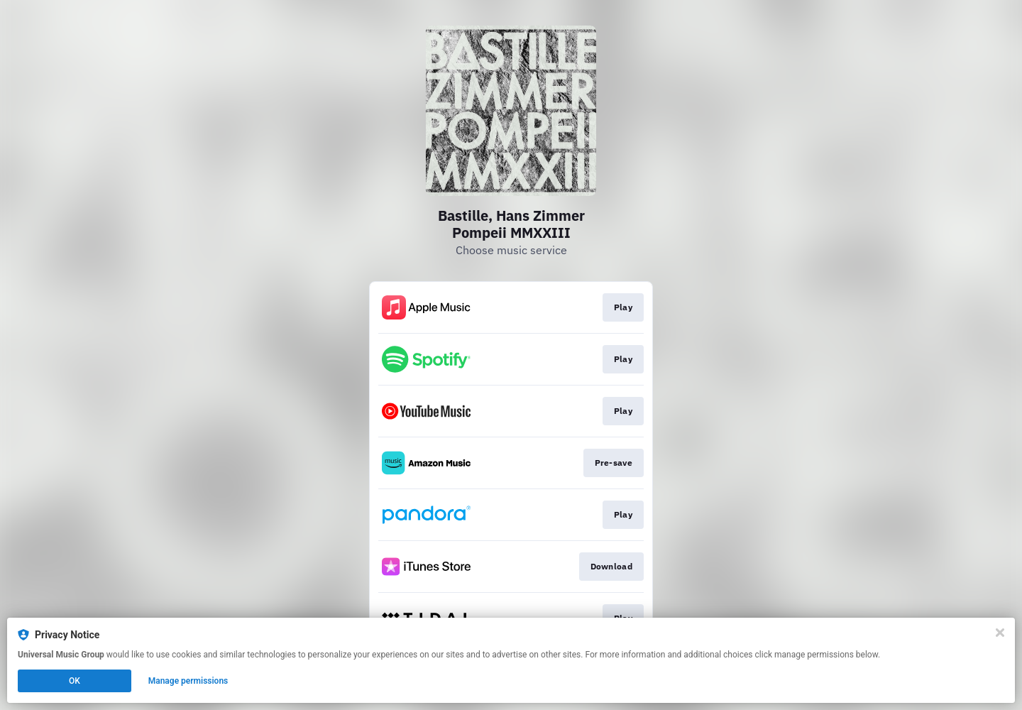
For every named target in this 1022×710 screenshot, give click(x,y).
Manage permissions (188, 681)
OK (74, 681)
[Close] (1000, 632)
